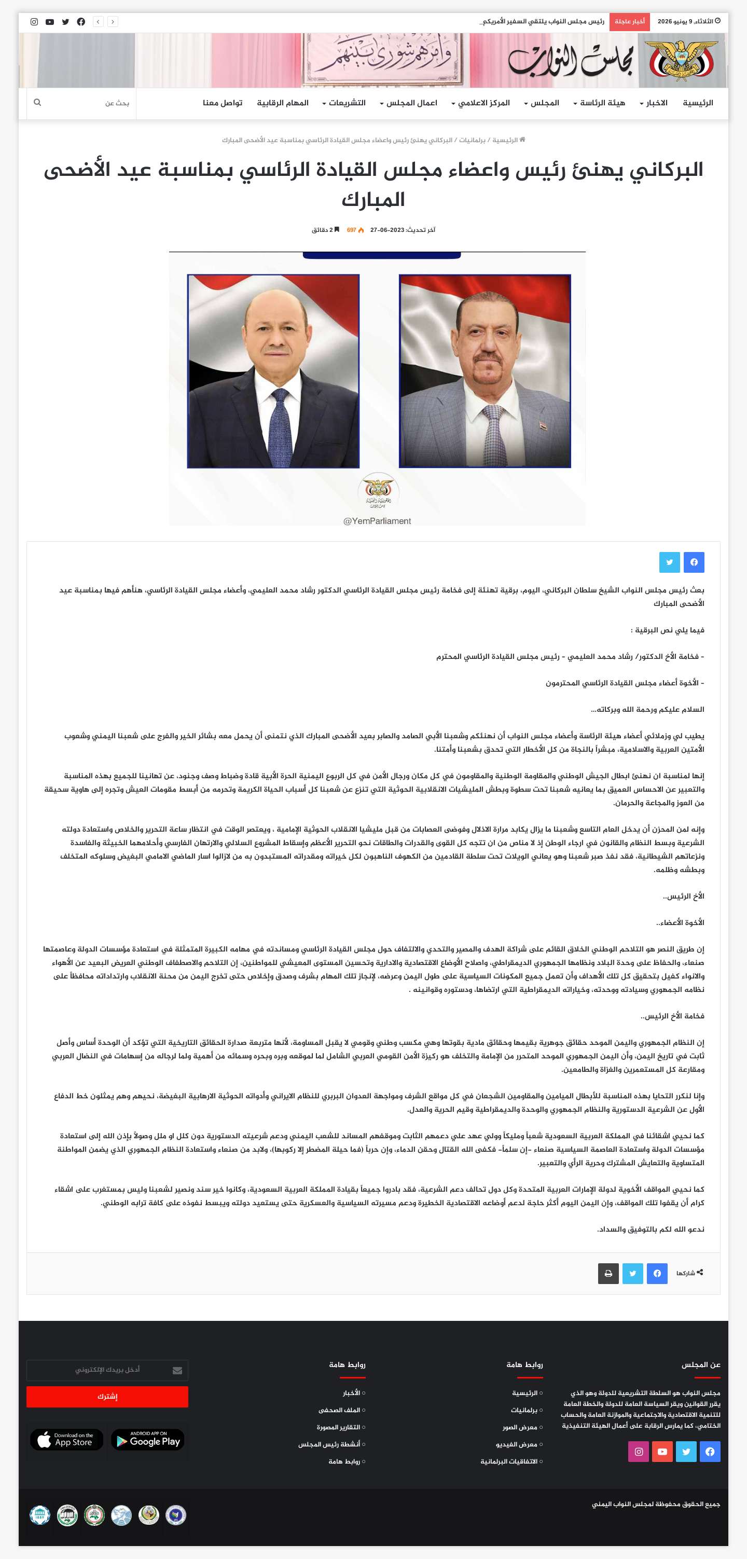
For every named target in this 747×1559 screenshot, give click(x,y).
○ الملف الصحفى (342, 1410)
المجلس (545, 103)
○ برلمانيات (527, 1410)
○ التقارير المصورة (341, 1427)
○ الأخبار (354, 1393)
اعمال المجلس (411, 103)
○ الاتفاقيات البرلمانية (511, 1462)
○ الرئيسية (527, 1393)
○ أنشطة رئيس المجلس (332, 1445)
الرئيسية (698, 103)
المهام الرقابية (283, 103)
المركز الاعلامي (484, 103)
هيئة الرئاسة (603, 103)
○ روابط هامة (347, 1462)
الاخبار (657, 103)
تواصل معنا (222, 103)
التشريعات (347, 103)
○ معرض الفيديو (519, 1445)
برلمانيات (472, 140)
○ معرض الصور (523, 1427)
